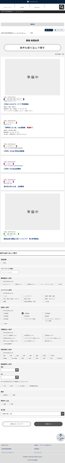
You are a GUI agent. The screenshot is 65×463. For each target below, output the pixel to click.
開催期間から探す (6, 364)
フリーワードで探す (7, 268)
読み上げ (50, 30)
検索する (48, 424)
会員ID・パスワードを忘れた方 (42, 445)
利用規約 (36, 448)
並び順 (3, 410)
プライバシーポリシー (8, 452)
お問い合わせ (37, 7)
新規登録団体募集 (6, 448)
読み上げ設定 (60, 30)
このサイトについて (7, 7)
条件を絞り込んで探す (32, 47)
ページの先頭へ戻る (60, 439)
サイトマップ (37, 452)
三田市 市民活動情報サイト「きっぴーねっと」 (14, 33)
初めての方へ (5, 445)
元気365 (35, 460)
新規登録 (22, 7)
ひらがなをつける (33, 1)
